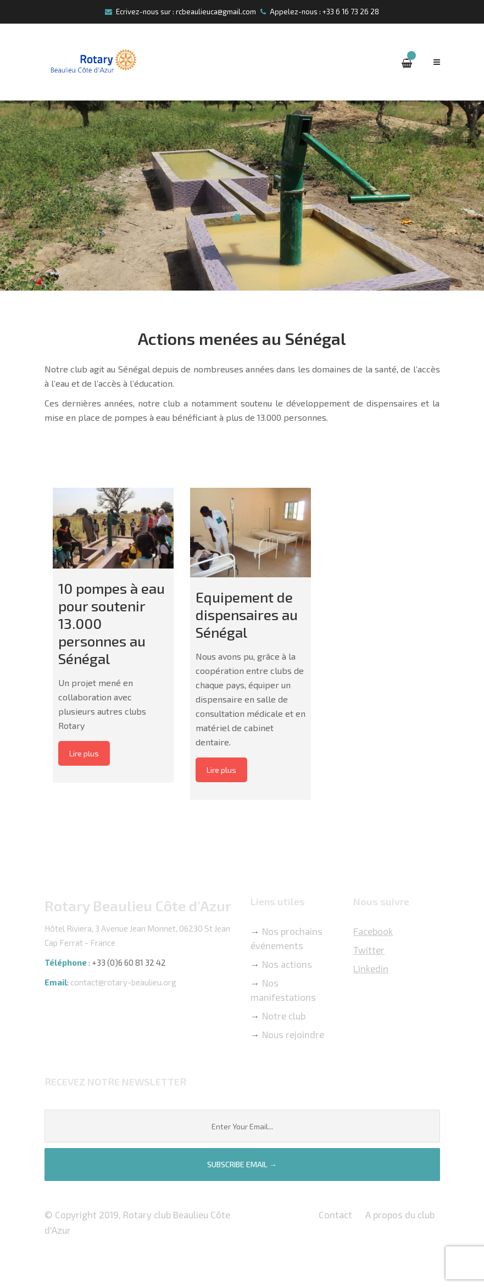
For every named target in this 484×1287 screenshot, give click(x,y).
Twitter (369, 949)
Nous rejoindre (293, 1034)
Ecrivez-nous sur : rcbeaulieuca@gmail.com (180, 11)
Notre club (283, 1015)
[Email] (242, 1126)
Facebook (373, 931)
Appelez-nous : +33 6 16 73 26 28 (319, 11)
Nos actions (287, 964)
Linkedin (370, 968)
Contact (335, 1214)
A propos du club (400, 1214)
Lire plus (84, 753)
